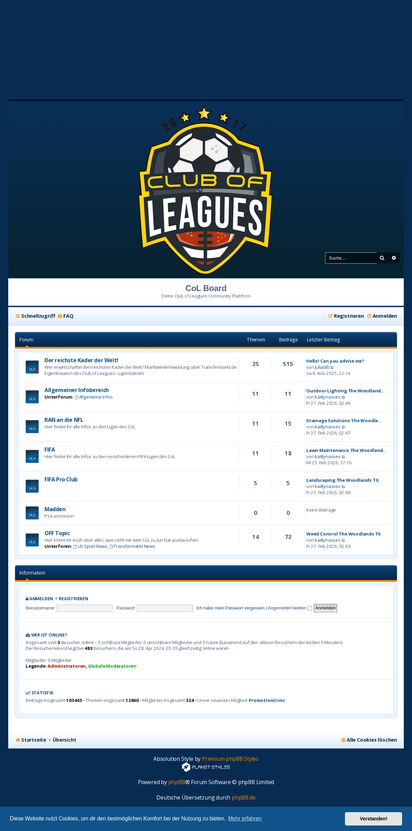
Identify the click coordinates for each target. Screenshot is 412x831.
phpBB (176, 782)
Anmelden (41, 599)
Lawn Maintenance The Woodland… (346, 450)
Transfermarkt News (132, 546)
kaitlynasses (327, 397)
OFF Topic (56, 533)
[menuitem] (65, 316)
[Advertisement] (206, 48)
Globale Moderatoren (112, 666)
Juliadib (322, 367)
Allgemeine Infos (94, 397)
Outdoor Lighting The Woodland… (345, 391)
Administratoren (67, 666)
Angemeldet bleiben (290, 607)
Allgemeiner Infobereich (76, 390)
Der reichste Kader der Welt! (81, 360)
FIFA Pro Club (61, 479)
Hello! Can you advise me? (335, 361)
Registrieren (73, 599)
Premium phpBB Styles (230, 759)
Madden (55, 509)
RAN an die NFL (63, 420)
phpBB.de (243, 797)
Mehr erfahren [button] (245, 818)
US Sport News (90, 546)
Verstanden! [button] (373, 818)
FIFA (49, 449)
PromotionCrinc (267, 700)
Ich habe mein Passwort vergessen (230, 607)
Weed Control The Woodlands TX (343, 534)
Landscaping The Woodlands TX (342, 480)
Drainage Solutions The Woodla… (344, 420)
